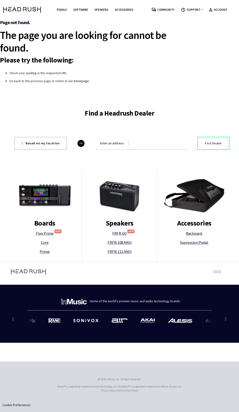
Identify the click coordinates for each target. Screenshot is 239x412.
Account (218, 10)
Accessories (124, 10)
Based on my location (41, 143)
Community (163, 10)
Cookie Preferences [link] (16, 405)
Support (190, 9)
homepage (81, 81)
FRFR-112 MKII (120, 251)
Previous (14, 321)
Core (45, 242)
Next (225, 321)
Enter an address (112, 143)
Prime (45, 251)
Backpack (194, 233)
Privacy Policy (108, 390)
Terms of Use (123, 390)
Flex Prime (48, 233)
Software (80, 10)
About (135, 390)
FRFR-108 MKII (120, 242)
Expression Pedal (194, 242)
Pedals (62, 10)
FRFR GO (123, 233)
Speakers (101, 10)
